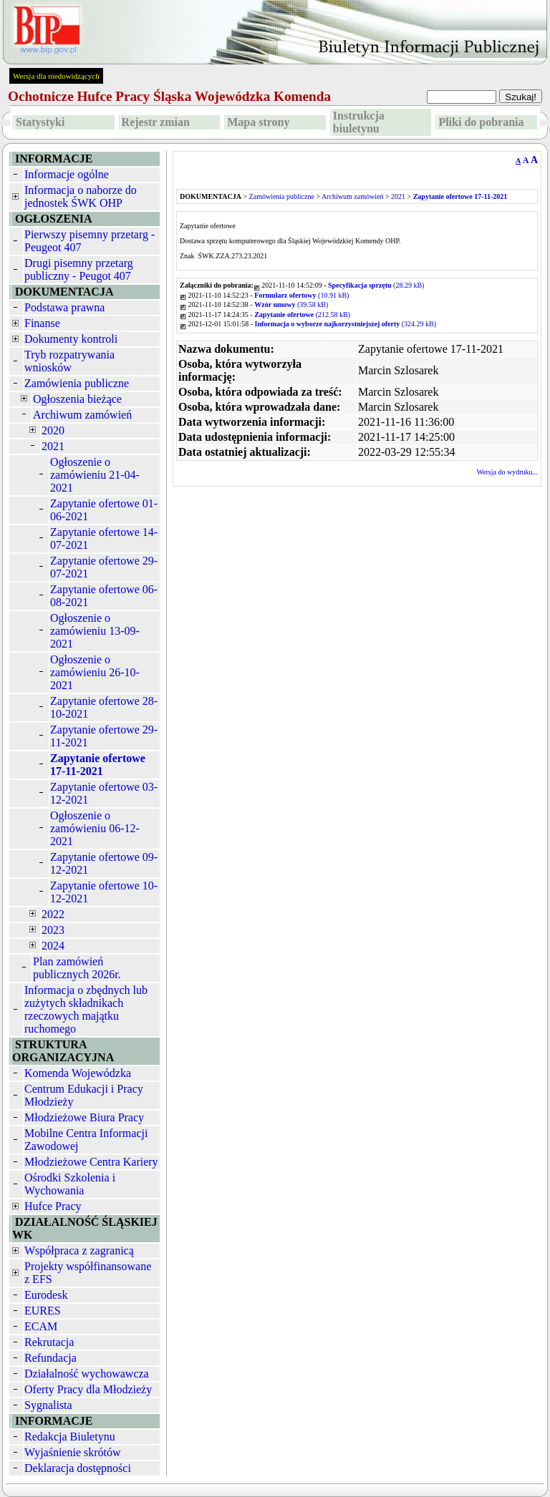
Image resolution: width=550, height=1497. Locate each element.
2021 (53, 446)
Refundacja (50, 1358)
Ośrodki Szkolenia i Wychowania (69, 1183)
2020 (53, 430)
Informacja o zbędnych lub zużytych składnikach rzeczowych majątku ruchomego (86, 1009)
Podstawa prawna (64, 307)
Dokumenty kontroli (70, 339)
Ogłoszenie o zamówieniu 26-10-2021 (95, 672)
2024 (53, 946)
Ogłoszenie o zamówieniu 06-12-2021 (95, 828)
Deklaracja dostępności (77, 1468)
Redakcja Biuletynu (69, 1436)
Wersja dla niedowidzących (56, 76)
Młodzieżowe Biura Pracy (84, 1117)
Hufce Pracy (53, 1206)
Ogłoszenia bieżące (77, 399)
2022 (53, 914)
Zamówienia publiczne (76, 383)
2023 (53, 930)
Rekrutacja (49, 1342)
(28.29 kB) (376, 285)
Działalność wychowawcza (86, 1373)
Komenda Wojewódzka (77, 1073)
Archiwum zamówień (82, 415)
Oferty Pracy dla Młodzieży (88, 1389)
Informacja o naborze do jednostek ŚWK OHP (80, 196)
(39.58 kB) (291, 304)
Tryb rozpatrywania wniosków (69, 361)
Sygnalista (48, 1405)
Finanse (42, 323)
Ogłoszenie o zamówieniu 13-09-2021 (95, 631)
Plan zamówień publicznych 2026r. (77, 967)
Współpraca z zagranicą (79, 1250)
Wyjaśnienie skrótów (72, 1452)
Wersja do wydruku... (507, 472)
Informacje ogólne (66, 174)
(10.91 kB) (301, 295)
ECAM (40, 1326)
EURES (42, 1311)
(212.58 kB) (302, 314)
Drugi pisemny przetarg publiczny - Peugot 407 (78, 269)
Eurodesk (45, 1295)
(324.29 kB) (346, 324)
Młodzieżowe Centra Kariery (91, 1162)
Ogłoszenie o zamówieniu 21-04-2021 (95, 475)
